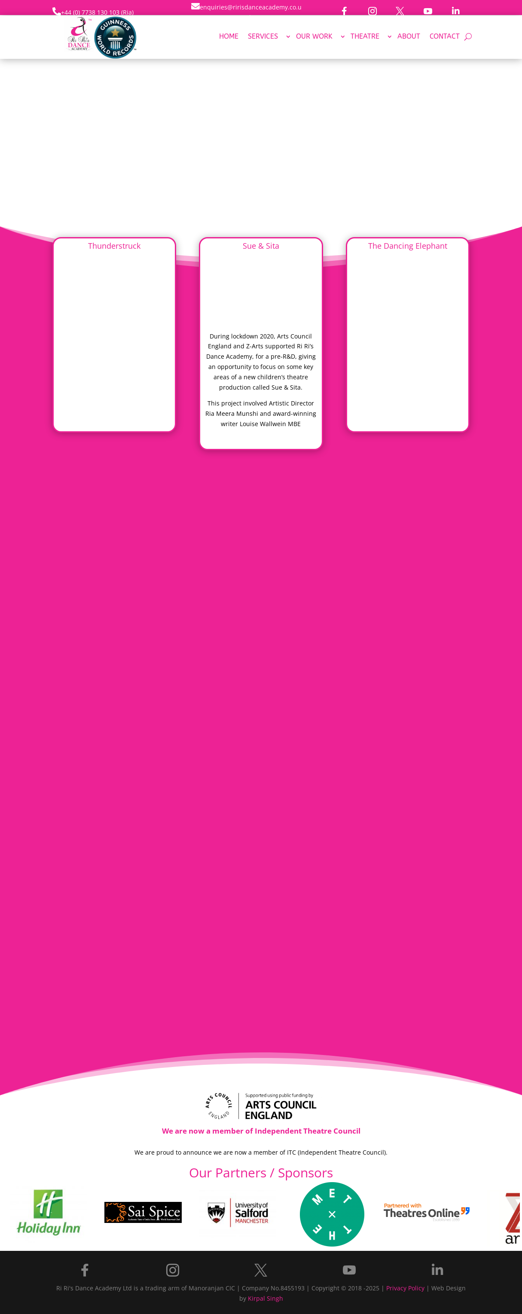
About (408, 37)
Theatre (365, 37)
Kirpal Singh (265, 1298)
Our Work (314, 37)
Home (228, 37)
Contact (445, 37)
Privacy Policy (405, 1288)
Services (263, 37)
